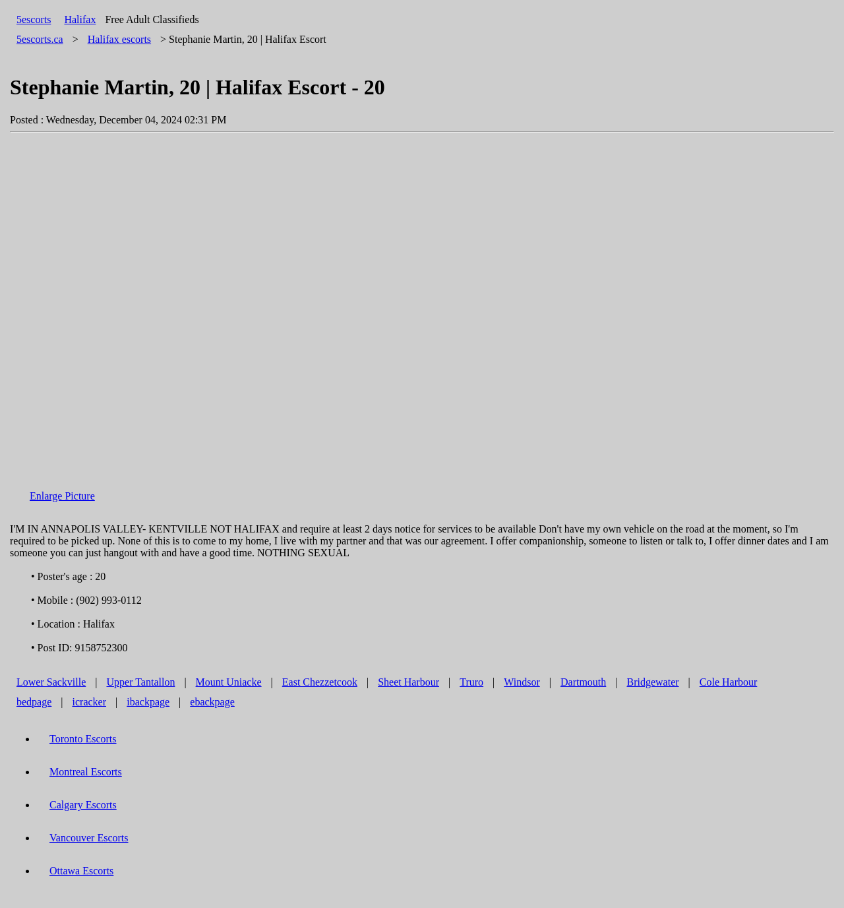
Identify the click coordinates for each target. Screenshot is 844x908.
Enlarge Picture (62, 496)
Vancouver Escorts (89, 837)
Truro (471, 682)
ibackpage (148, 701)
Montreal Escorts (85, 771)
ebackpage (212, 701)
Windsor (521, 682)
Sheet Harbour (408, 682)
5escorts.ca (39, 39)
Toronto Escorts (83, 738)
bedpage (33, 701)
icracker (90, 701)
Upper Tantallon (141, 682)
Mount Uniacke (229, 682)
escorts (119, 39)
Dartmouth (583, 682)
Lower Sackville (51, 682)
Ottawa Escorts (81, 870)
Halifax (80, 19)
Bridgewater (653, 682)
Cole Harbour (729, 682)
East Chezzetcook (319, 682)
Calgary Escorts (83, 804)
